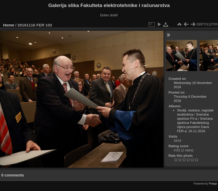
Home (8, 25)
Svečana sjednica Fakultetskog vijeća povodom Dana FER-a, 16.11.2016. (195, 125)
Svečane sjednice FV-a (193, 116)
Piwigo (213, 183)
